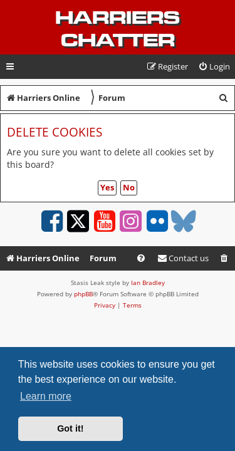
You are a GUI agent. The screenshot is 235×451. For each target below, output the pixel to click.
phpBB (83, 293)
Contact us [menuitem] (183, 258)
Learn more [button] (45, 396)
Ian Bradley (148, 282)
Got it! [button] (70, 428)
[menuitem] (214, 66)
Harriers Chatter (117, 28)
